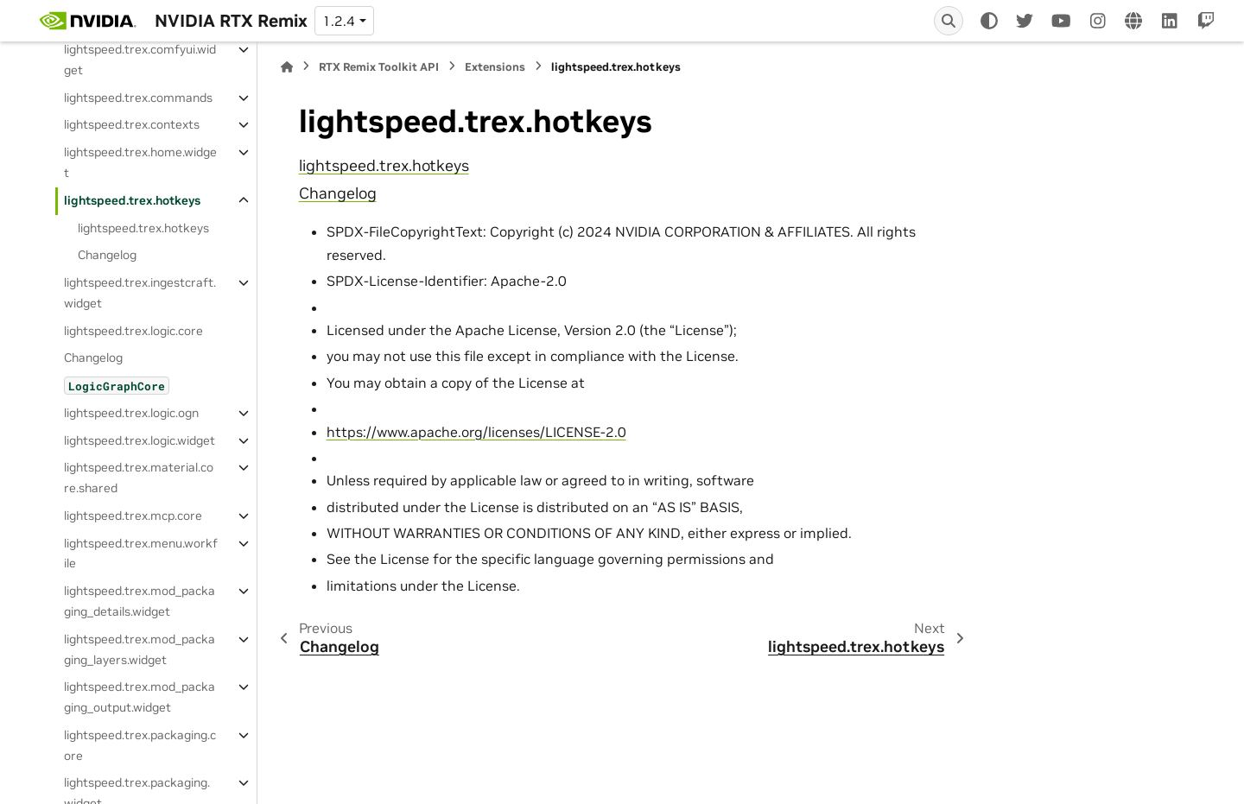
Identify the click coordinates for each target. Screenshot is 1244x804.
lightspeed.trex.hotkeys (132, 200)
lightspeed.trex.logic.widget (139, 440)
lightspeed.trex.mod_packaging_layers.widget (139, 649)
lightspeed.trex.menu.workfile (141, 553)
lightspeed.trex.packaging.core (140, 745)
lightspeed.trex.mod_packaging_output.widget (139, 697)
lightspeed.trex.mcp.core (133, 515)
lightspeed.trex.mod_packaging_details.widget (139, 601)
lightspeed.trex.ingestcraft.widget (140, 293)
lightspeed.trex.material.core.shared (138, 477)
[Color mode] (989, 20)
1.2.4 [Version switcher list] (338, 20)
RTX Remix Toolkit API (379, 67)
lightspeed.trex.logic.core (133, 331)
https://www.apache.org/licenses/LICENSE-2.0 (476, 431)
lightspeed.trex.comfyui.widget (140, 59)
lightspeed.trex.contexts (132, 124)
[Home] (287, 67)
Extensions (495, 67)
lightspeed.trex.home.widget (140, 162)
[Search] (948, 20)
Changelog (107, 255)
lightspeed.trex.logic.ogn (131, 413)
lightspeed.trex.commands (138, 97)
